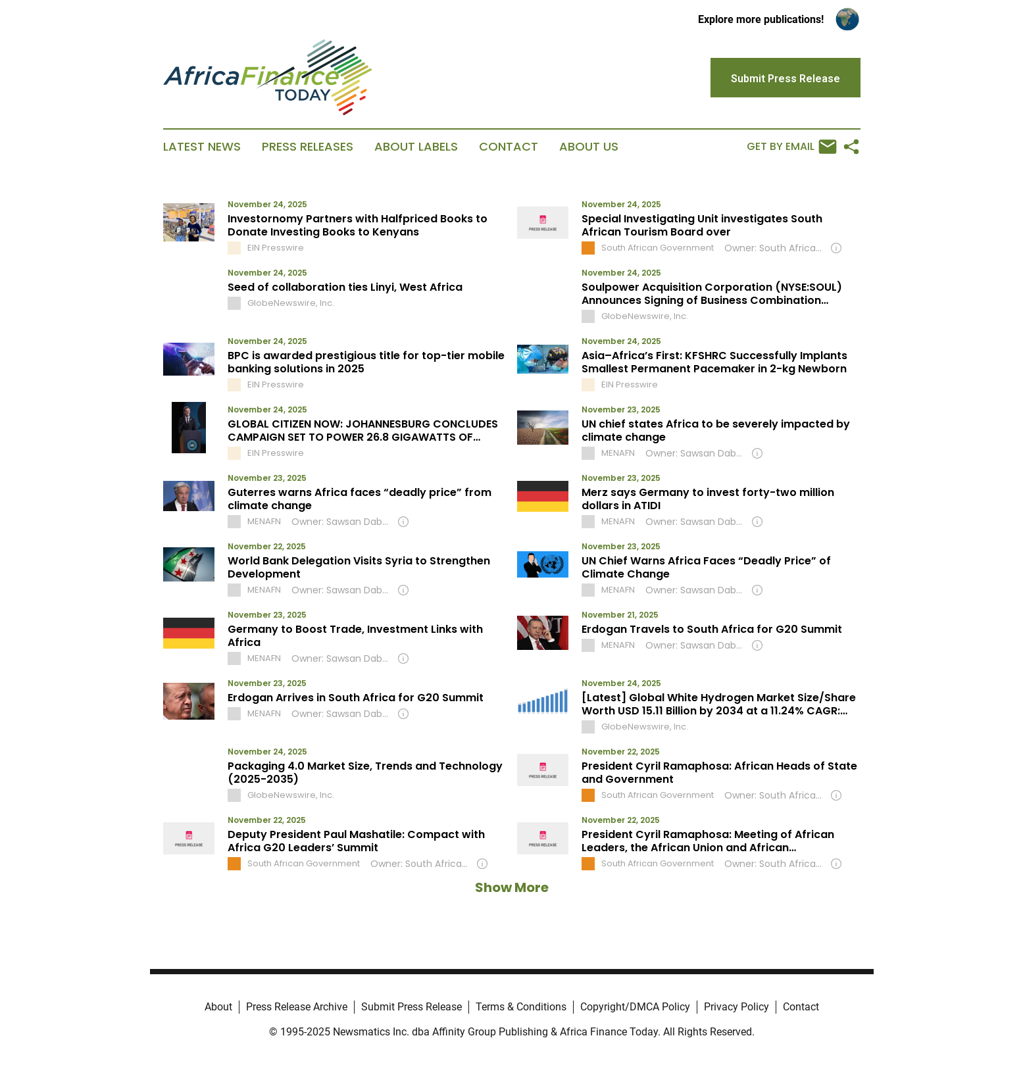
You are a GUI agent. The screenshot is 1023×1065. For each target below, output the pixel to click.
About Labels (416, 146)
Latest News (202, 146)
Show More (512, 887)
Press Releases (307, 146)
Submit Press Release (411, 1007)
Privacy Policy (736, 1007)
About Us (588, 146)
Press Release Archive (296, 1007)
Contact (508, 146)
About (218, 1007)
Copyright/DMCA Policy (635, 1007)
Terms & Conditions (521, 1007)
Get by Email (792, 146)
